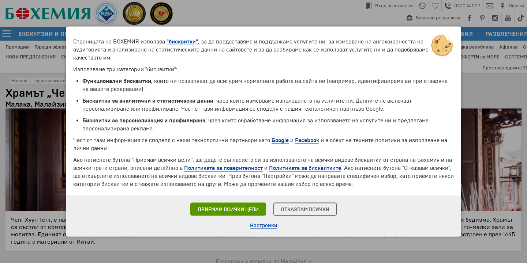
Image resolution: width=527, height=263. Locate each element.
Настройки (263, 225)
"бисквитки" (182, 41)
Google (280, 140)
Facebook (307, 140)
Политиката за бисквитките (305, 168)
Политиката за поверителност (223, 168)
